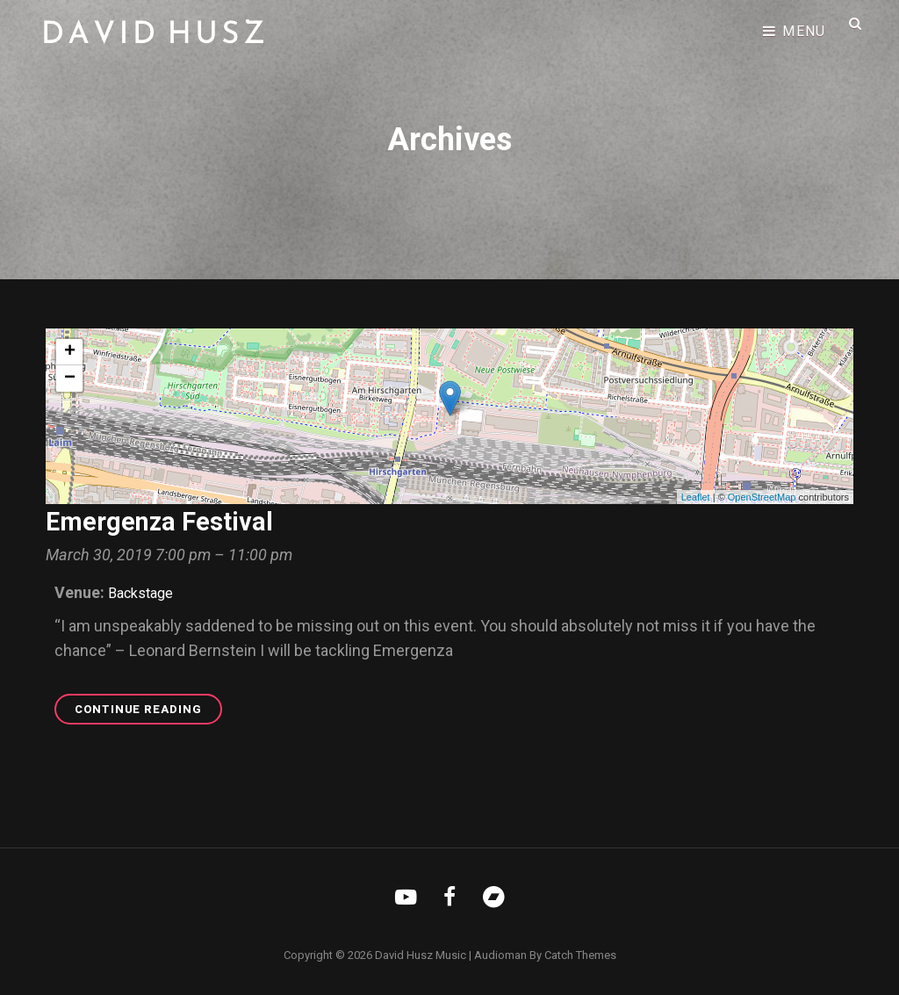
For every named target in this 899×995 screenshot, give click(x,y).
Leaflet (695, 497)
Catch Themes (580, 955)
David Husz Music (420, 955)
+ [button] (70, 352)
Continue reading (148, 712)
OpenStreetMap (762, 497)
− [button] (70, 378)
